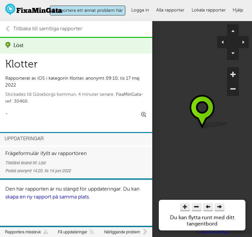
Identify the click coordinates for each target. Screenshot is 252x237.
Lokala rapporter (209, 10)
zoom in (233, 74)
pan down (233, 54)
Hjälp (238, 10)
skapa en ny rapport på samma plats (47, 197)
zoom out (233, 89)
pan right (241, 42)
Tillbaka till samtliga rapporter (47, 29)
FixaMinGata (34, 9)
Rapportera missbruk (23, 232)
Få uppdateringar (72, 232)
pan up (233, 30)
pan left (225, 42)
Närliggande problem (122, 232)
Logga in (140, 10)
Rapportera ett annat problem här (87, 10)
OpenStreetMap (214, 232)
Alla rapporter (170, 10)
